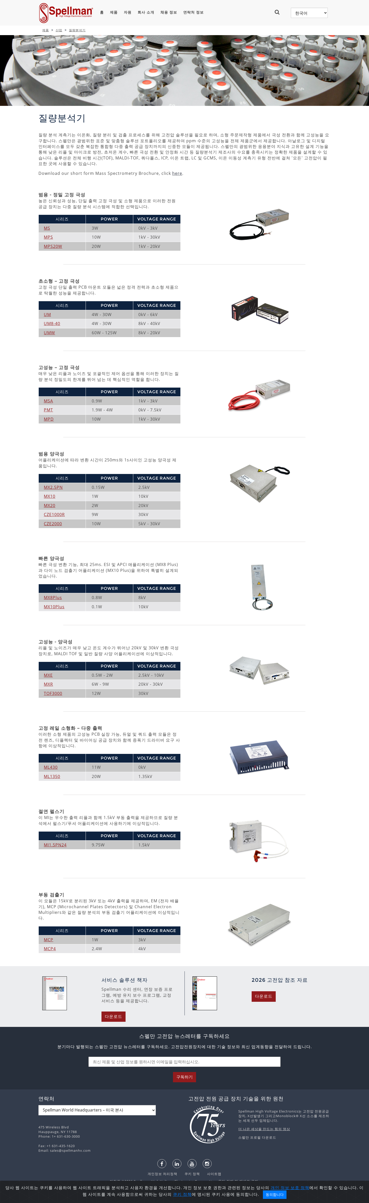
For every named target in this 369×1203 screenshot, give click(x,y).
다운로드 (113, 1016)
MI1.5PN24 (55, 845)
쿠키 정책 (189, 1173)
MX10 (49, 496)
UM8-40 (52, 323)
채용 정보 (168, 12)
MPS (48, 237)
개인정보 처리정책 (163, 1173)
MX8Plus (53, 597)
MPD (49, 419)
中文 (225, 1198)
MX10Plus (54, 607)
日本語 (180, 1198)
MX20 (49, 505)
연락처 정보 (193, 12)
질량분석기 (77, 30)
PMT (48, 410)
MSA (48, 401)
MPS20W (53, 246)
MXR (48, 684)
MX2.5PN (53, 487)
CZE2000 (53, 524)
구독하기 (184, 1077)
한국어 (194, 1198)
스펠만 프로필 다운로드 (257, 1137)
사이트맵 (211, 1173)
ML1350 (52, 776)
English (146, 1198)
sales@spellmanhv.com (70, 1150)
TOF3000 (53, 693)
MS (47, 228)
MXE (48, 675)
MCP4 (50, 949)
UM (47, 314)
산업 (59, 30)
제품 (114, 12)
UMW (49, 333)
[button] (279, 12)
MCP (48, 940)
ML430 (51, 767)
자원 (127, 12)
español (163, 1198)
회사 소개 (146, 12)
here (177, 173)
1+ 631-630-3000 (66, 1136)
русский (211, 1198)
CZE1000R (54, 514)
